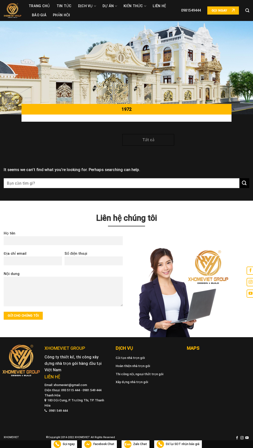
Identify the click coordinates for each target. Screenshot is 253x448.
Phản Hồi (61, 15)
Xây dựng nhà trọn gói (132, 382)
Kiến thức (135, 6)
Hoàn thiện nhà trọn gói (133, 366)
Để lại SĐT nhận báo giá (178, 444)
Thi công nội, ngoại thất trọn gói (139, 374)
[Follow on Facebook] (237, 438)
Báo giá (39, 15)
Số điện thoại (93, 260)
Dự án (110, 6)
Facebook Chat (99, 444)
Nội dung (63, 291)
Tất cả (148, 139)
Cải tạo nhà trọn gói (130, 358)
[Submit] (244, 183)
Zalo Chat (135, 444)
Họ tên (63, 240)
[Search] (247, 10)
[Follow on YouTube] (247, 438)
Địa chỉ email (33, 260)
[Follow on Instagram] (242, 438)
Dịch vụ (87, 6)
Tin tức (64, 6)
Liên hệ (159, 6)
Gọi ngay (64, 444)
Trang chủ (39, 6)
